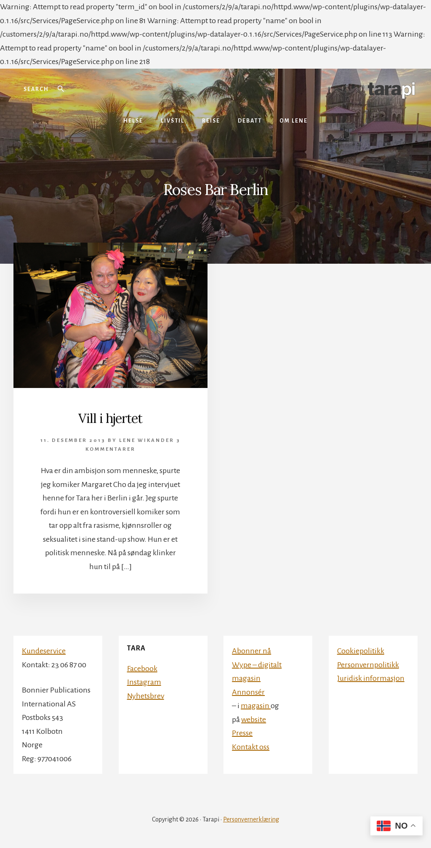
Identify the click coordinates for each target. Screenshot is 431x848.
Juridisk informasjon (370, 678)
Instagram (144, 682)
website (253, 719)
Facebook (142, 668)
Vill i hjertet (110, 418)
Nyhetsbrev (145, 696)
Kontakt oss (250, 747)
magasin (256, 705)
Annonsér (248, 692)
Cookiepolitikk (360, 651)
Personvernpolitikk (368, 665)
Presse (242, 733)
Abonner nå (251, 651)
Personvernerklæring (251, 819)
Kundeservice (44, 651)
